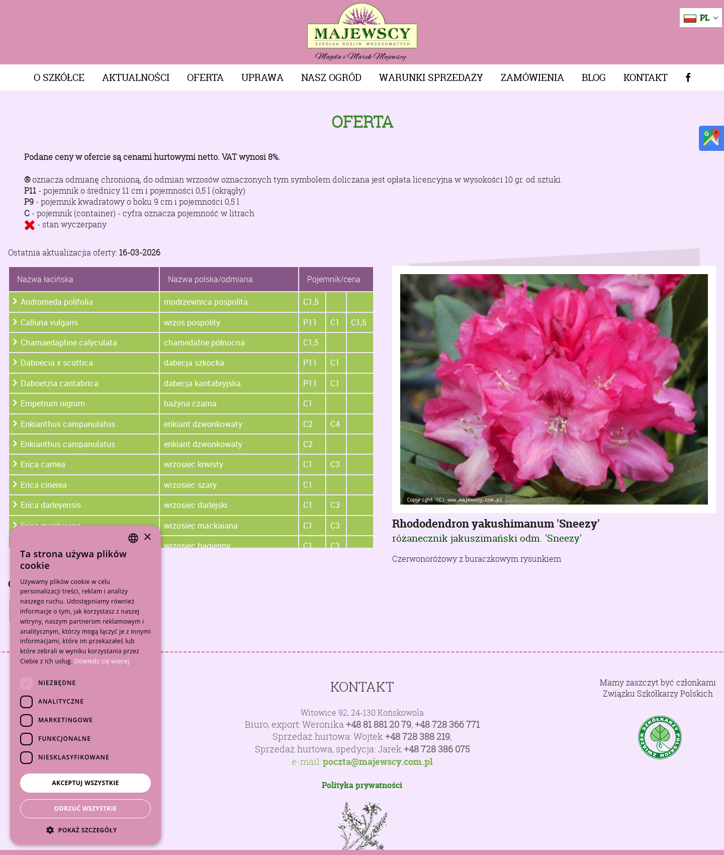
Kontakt (645, 77)
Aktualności (135, 77)
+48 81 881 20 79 (378, 724)
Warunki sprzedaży (431, 77)
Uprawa (262, 77)
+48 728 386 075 (437, 749)
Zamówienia (532, 77)
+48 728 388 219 (417, 736)
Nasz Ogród (331, 77)
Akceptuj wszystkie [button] (85, 783)
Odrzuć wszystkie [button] (85, 808)
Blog (594, 77)
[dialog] (85, 685)
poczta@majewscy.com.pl (378, 762)
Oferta (205, 77)
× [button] (147, 537)
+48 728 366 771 (447, 724)
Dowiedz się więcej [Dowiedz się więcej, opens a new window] (102, 661)
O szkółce (59, 77)
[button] (85, 830)
